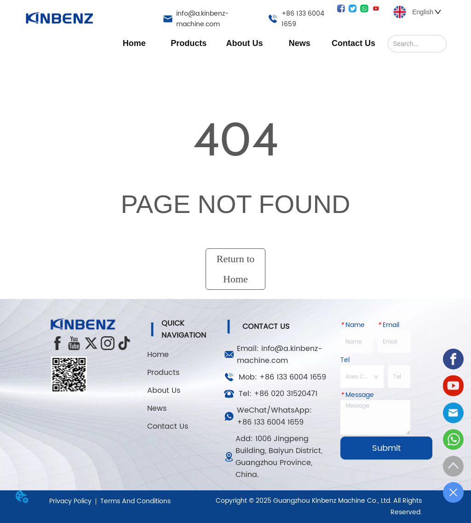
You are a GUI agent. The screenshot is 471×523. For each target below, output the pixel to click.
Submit (386, 448)
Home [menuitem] (134, 43)
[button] (188, 43)
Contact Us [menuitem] (353, 43)
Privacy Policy (70, 501)
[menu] (243, 43)
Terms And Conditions (135, 501)
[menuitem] (188, 43)
